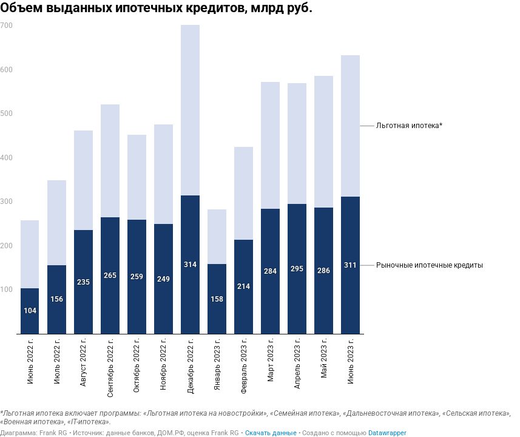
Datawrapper (387, 433)
